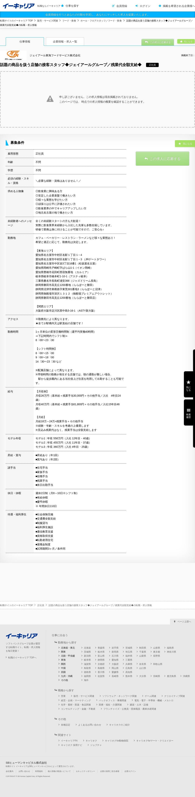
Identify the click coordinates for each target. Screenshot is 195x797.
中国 (63, 668)
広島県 (128, 668)
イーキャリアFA (69, 740)
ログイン (145, 5)
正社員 (40, 605)
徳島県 (87, 672)
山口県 (142, 668)
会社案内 (9, 771)
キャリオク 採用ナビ (71, 745)
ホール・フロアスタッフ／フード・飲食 (101, 20)
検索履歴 (188, 416)
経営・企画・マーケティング (76, 700)
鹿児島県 (171, 676)
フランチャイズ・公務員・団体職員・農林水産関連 (129, 709)
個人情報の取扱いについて (59, 771)
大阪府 (115, 664)
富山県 (101, 656)
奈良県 (142, 664)
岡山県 (115, 668)
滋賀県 (87, 664)
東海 (63, 660)
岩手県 (115, 647)
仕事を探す (72, 5)
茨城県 (87, 652)
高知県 (128, 672)
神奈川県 (171, 652)
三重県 (128, 660)
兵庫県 (128, 664)
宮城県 (128, 647)
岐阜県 (87, 660)
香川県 (101, 672)
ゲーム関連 (150, 696)
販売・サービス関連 (47, 20)
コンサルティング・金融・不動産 (78, 709)
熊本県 (128, 676)
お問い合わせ (24, 771)
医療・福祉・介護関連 (110, 704)
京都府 (101, 664)
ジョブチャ (96, 745)
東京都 (156, 652)
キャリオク (91, 740)
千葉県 (142, 652)
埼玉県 (128, 652)
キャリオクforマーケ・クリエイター (154, 740)
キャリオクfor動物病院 (116, 740)
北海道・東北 (68, 647)
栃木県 (101, 652)
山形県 (156, 647)
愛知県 (115, 660)
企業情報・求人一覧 (65, 41)
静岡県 (101, 660)
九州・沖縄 (66, 676)
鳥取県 (87, 668)
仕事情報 (25, 41)
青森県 (101, 647)
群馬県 (115, 652)
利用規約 (39, 771)
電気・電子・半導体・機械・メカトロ (153, 700)
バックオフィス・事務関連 (112, 700)
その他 (64, 680)
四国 (63, 672)
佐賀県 (101, 676)
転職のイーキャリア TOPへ (22, 657)
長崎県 (115, 676)
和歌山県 (157, 664)
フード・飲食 (69, 20)
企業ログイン (130, 771)
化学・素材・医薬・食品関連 (76, 704)
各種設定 (65, 724)
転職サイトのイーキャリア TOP (16, 20)
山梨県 (142, 656)
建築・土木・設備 (139, 704)
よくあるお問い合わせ (89, 724)
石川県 (115, 656)
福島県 (170, 647)
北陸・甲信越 (68, 656)
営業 (63, 696)
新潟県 (87, 656)
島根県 (101, 668)
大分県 (142, 676)
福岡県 (87, 676)
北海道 (87, 647)
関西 (63, 664)
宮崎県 (156, 676)
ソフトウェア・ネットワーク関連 (119, 696)
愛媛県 (115, 672)
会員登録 (121, 5)
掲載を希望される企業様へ (179, 5)
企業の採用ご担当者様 (109, 771)
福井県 (128, 656)
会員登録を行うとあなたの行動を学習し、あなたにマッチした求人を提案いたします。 (97, 14)
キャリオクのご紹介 (119, 724)
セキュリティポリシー (85, 771)
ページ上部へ (184, 621)
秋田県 (142, 647)
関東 (63, 652)
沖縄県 (186, 676)
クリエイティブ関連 (174, 696)
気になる (188, 388)
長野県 (156, 656)
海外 (86, 680)
